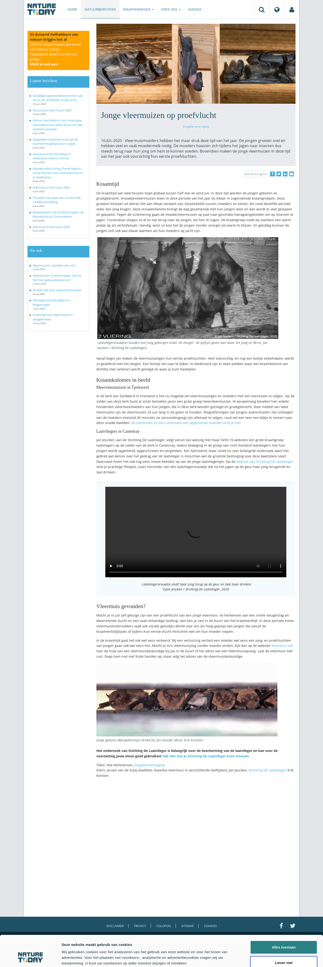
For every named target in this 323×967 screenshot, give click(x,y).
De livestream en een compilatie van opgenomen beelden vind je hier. (186, 423)
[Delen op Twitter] (278, 174)
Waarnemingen (138, 9)
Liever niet (283, 936)
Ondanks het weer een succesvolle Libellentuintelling (57, 200)
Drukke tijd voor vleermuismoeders (57, 290)
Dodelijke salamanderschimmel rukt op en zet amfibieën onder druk (58, 98)
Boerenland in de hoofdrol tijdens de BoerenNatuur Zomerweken (58, 214)
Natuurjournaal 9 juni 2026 (51, 187)
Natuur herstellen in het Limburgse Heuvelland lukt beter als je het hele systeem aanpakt (58, 124)
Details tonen (254, 958)
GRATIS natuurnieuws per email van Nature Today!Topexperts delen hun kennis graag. (55, 54)
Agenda (194, 9)
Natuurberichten (100, 9)
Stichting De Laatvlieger (267, 770)
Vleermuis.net (282, 645)
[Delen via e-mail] (291, 174)
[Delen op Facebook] (272, 174)
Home (72, 9)
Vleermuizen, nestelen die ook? (54, 265)
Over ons (171, 9)
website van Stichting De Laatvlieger (264, 461)
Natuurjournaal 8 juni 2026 (51, 227)
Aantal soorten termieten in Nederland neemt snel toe (52, 156)
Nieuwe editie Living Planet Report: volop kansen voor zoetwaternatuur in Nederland (58, 172)
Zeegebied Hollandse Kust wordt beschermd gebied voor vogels (55, 141)
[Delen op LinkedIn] (285, 174)
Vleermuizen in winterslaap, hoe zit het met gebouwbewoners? (57, 277)
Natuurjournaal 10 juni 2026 (52, 110)
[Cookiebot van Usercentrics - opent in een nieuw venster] (30, 957)
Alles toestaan (284, 921)
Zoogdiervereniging (196, 126)
